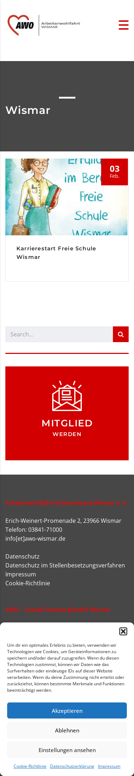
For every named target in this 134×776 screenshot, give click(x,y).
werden (67, 434)
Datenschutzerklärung (72, 766)
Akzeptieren (67, 710)
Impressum (109, 766)
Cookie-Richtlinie (30, 766)
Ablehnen (67, 730)
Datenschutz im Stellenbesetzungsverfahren (65, 565)
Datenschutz (22, 556)
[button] (123, 631)
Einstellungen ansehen (67, 750)
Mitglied (67, 423)
